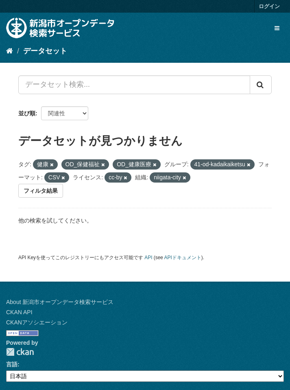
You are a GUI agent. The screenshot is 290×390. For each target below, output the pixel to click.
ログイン (269, 6)
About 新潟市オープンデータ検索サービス (59, 302)
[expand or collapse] (277, 28)
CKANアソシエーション (37, 322)
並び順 (26, 113)
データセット (45, 51)
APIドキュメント (182, 257)
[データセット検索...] (134, 84)
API (148, 257)
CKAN (20, 352)
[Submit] (261, 84)
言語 (11, 364)
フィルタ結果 (41, 190)
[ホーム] (9, 51)
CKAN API (19, 312)
